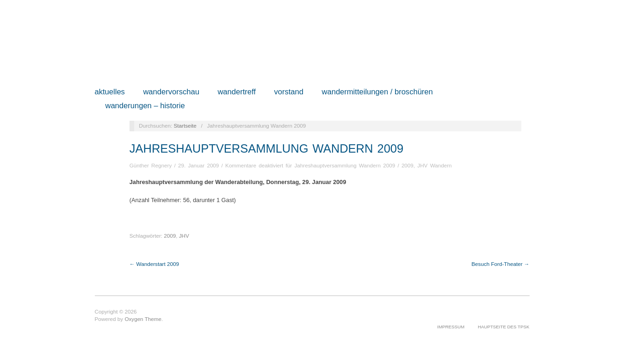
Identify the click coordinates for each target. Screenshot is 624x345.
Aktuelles (110, 92)
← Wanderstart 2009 (154, 264)
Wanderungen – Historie (145, 106)
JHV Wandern (434, 165)
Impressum (450, 326)
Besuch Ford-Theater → (500, 264)
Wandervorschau (171, 92)
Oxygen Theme (142, 319)
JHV (184, 236)
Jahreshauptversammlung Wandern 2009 (267, 148)
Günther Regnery (151, 165)
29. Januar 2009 (198, 165)
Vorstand (288, 92)
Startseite (184, 126)
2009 (408, 165)
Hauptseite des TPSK (504, 326)
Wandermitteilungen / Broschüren (377, 92)
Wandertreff (236, 92)
